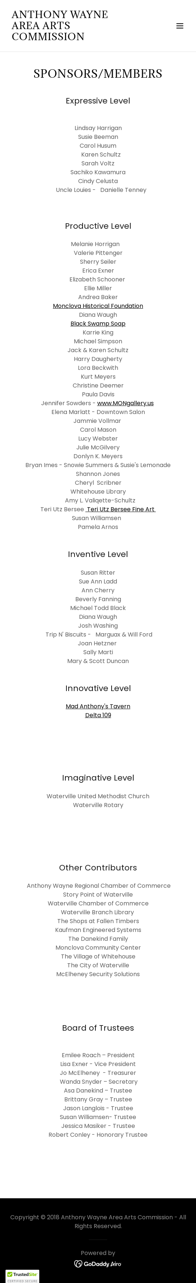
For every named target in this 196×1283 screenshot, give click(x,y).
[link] (71, 38)
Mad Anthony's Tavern (98, 706)
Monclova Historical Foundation (98, 306)
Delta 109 (98, 715)
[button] (180, 25)
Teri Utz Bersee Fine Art (121, 509)
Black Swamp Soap (98, 323)
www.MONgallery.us (125, 403)
